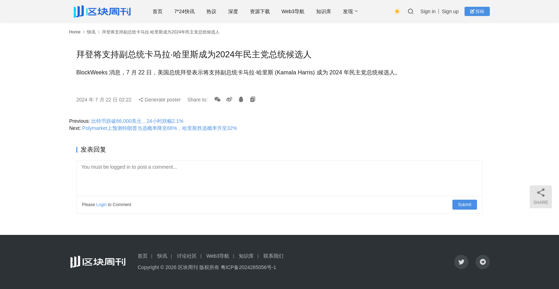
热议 (211, 11)
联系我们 (273, 256)
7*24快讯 (185, 11)
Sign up (450, 11)
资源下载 (260, 11)
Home (75, 32)
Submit (464, 204)
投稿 (477, 11)
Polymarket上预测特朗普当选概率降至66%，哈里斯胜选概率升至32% (159, 128)
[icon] (461, 262)
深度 (233, 11)
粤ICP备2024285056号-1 (248, 267)
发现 (348, 11)
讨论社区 (187, 256)
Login (101, 204)
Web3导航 (293, 11)
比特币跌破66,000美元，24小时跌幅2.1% (137, 121)
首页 (158, 11)
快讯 (91, 32)
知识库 (324, 11)
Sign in (428, 11)
